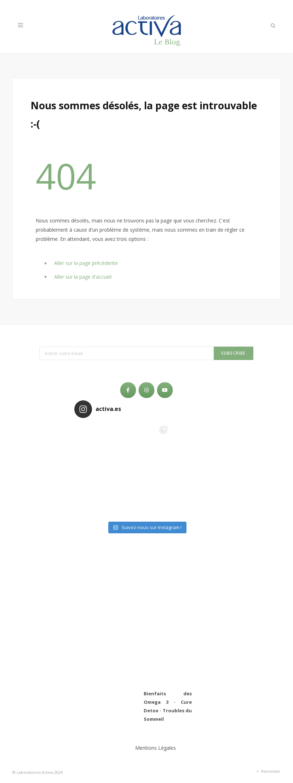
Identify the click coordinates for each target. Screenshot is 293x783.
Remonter (268, 771)
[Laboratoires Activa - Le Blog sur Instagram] (146, 390)
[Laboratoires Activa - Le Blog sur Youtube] (165, 390)
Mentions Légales (155, 747)
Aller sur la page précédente (86, 263)
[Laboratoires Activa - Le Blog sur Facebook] (128, 390)
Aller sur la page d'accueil (82, 276)
